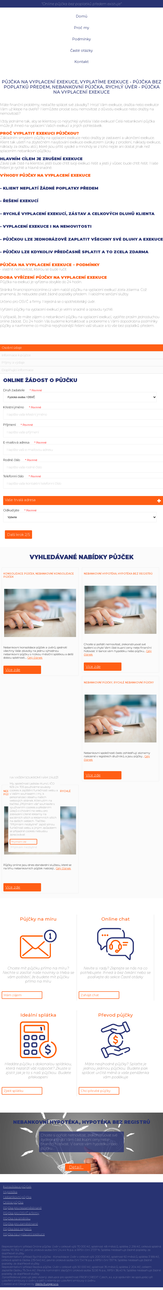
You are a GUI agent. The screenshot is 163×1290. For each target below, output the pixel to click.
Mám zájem (13, 995)
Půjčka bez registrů (17, 1229)
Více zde (12, 670)
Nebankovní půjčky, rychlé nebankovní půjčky (119, 682)
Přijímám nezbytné (24, 847)
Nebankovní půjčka (17, 1197)
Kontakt (81, 62)
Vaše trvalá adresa (83, 501)
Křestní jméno (22, 407)
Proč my (81, 28)
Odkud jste (19, 510)
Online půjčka (13, 1202)
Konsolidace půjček (17, 1186)
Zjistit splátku (13, 1091)
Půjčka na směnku (16, 1218)
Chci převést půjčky (96, 1091)
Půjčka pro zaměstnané (20, 1224)
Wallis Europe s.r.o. (47, 1284)
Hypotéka (10, 1192)
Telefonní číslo (22, 476)
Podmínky (81, 39)
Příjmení (18, 425)
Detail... (76, 1167)
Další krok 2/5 (18, 534)
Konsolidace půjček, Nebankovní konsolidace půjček (38, 575)
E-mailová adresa (24, 442)
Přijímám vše (18, 841)
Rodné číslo (20, 460)
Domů (81, 16)
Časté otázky (81, 50)
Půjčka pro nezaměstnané (22, 1208)
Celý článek (35, 657)
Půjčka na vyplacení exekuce (24, 1234)
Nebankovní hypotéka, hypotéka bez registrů (118, 573)
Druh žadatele (22, 390)
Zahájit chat (90, 995)
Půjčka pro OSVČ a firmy (21, 1213)
